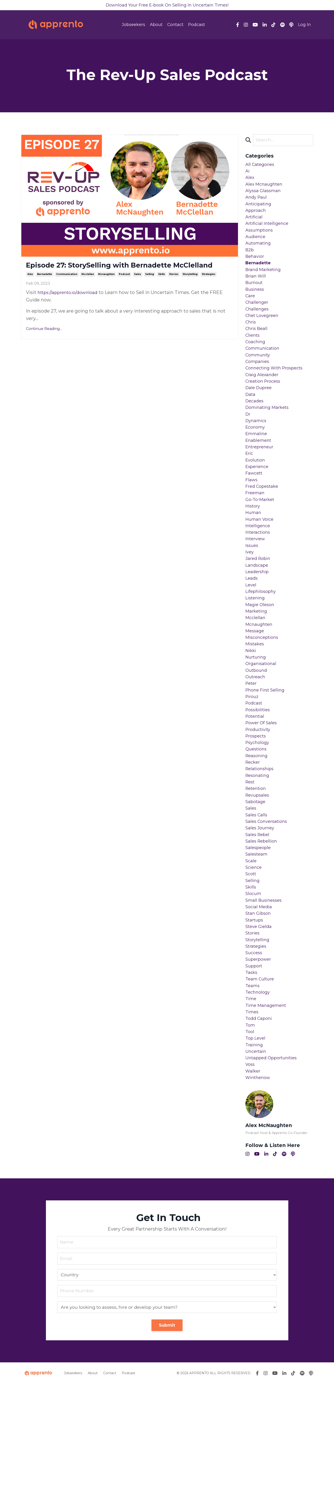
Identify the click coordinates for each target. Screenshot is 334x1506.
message (255, 693)
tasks (251, 1079)
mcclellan (87, 286)
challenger (257, 322)
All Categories (261, 166)
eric (249, 493)
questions (257, 827)
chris (251, 344)
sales (137, 286)
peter (251, 753)
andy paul (257, 203)
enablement (259, 478)
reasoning (257, 834)
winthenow (259, 1198)
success (254, 1057)
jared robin (259, 611)
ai (247, 173)
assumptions (260, 240)
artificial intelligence (269, 233)
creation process (264, 411)
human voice (260, 567)
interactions (259, 582)
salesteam (257, 946)
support (254, 1072)
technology (258, 1102)
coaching (256, 366)
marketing (257, 671)
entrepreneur (261, 485)
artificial (254, 225)
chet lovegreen (263, 337)
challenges (257, 329)
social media (259, 1005)
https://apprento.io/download (71, 305)
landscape (257, 619)
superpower (259, 1064)
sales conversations (268, 908)
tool (250, 1146)
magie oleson (260, 663)
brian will (256, 292)
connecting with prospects (277, 396)
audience (256, 248)
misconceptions (263, 701)
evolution (256, 500)
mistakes (255, 708)
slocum (254, 990)
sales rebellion (262, 931)
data (251, 426)
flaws (252, 522)
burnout (255, 300)
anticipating (259, 210)
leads (252, 634)
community (259, 381)
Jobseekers (133, 25)
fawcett (255, 515)
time (251, 1109)
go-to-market (261, 545)
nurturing (256, 723)
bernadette (44, 286)
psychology (258, 819)
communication (66, 286)
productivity (259, 805)
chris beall (257, 352)
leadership (258, 626)
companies (258, 389)
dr (248, 448)
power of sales (262, 797)
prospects (257, 812)
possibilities (259, 782)
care (250, 314)
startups (255, 1020)
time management (267, 1116)
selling (149, 286)
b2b (250, 262)
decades (255, 433)
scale (251, 953)
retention (257, 871)
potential (256, 790)
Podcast (196, 25)
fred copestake (263, 530)
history (253, 552)
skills (161, 286)
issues (252, 597)
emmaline (257, 470)
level (251, 641)
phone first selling (267, 760)
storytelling (190, 286)
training (254, 1161)
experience (258, 508)
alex (30, 286)
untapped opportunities (273, 1176)
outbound (257, 738)
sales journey (261, 916)
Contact (175, 25)
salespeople (259, 938)
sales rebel (258, 923)
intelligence (259, 574)
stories (173, 286)
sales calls (257, 901)
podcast (124, 286)
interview (256, 589)
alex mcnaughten (265, 188)
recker (253, 842)
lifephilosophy (262, 649)
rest (250, 864)
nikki (251, 715)
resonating (258, 857)
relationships (261, 849)
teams (253, 1094)
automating (259, 255)
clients (253, 359)
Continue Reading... (44, 341)
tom (250, 1139)
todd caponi (259, 1131)
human (254, 559)
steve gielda (259, 1027)
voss (250, 1183)
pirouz (252, 767)
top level (256, 1154)
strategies (208, 286)
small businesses (265, 998)
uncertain (256, 1168)
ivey (250, 604)
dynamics (257, 456)
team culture (261, 1087)
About (156, 25)
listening (256, 656)
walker (253, 1191)
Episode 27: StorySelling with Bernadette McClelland (115, 272)
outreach (256, 745)
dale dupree (259, 418)
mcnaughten (106, 286)
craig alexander (263, 404)
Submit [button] (167, 1447)
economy (256, 463)
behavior (255, 270)
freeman (255, 537)
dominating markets (269, 441)
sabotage (256, 886)
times (252, 1124)
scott (251, 968)
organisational (262, 730)
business (255, 307)
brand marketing (264, 285)
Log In (304, 25)
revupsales (258, 879)
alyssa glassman (264, 196)
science (254, 960)
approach (256, 218)
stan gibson (259, 1012)
